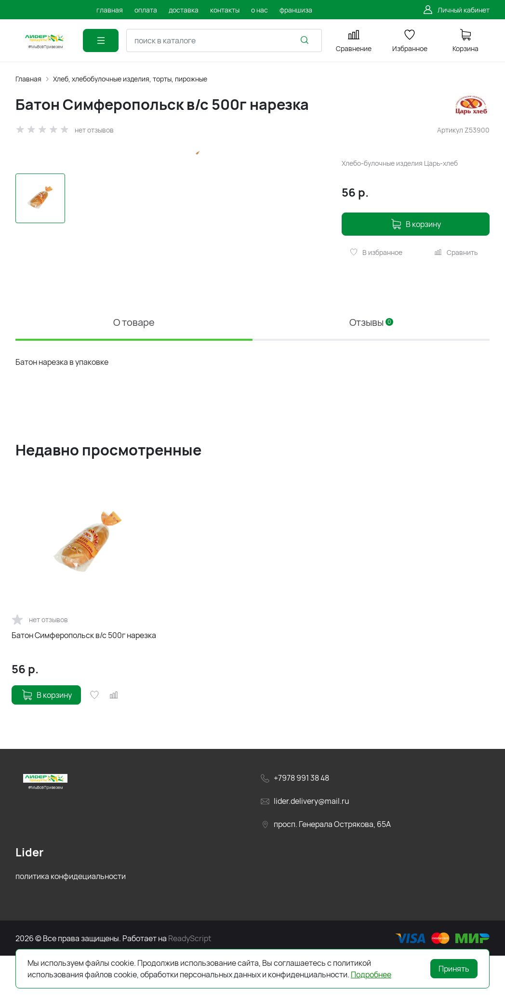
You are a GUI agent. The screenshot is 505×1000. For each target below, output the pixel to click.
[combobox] (224, 40)
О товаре (134, 366)
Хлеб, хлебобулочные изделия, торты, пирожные (130, 78)
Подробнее (371, 974)
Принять (454, 968)
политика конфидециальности (70, 920)
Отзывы (371, 366)
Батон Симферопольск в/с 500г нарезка (84, 679)
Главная (28, 78)
